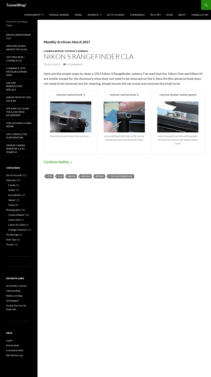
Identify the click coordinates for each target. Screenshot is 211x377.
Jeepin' (12, 199)
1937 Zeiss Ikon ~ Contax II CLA (15, 59)
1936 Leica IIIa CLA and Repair (18, 125)
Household (14, 195)
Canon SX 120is (16, 224)
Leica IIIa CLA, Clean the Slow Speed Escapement (17, 112)
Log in (9, 340)
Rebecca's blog (14, 295)
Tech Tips (155, 14)
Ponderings (137, 14)
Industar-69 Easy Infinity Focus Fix (16, 48)
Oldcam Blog (13, 290)
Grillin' (12, 190)
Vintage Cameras (59, 14)
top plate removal (121, 176)
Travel (78, 14)
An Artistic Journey (16, 285)
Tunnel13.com (199, 14)
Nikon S (85, 176)
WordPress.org (14, 355)
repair (100, 176)
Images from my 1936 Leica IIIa (18, 99)
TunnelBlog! (16, 5)
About (182, 14)
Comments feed (14, 350)
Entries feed (12, 345)
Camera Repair (54, 51)
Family (11, 185)
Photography (32, 14)
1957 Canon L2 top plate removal (16, 136)
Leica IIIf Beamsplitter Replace (14, 86)
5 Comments (75, 64)
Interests (93, 14)
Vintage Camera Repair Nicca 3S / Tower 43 (15, 148)
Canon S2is (14, 219)
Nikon (71, 176)
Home (169, 14)
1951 (49, 176)
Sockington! (12, 300)
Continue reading (58, 161)
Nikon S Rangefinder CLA (89, 56)
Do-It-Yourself (116, 14)
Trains (11, 204)
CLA (60, 176)
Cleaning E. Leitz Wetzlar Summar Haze (16, 71)
